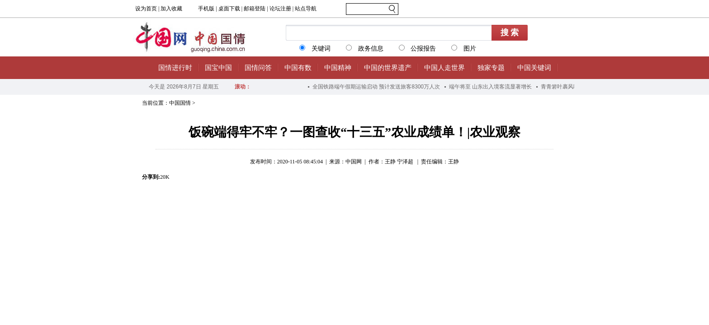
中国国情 (180, 103)
